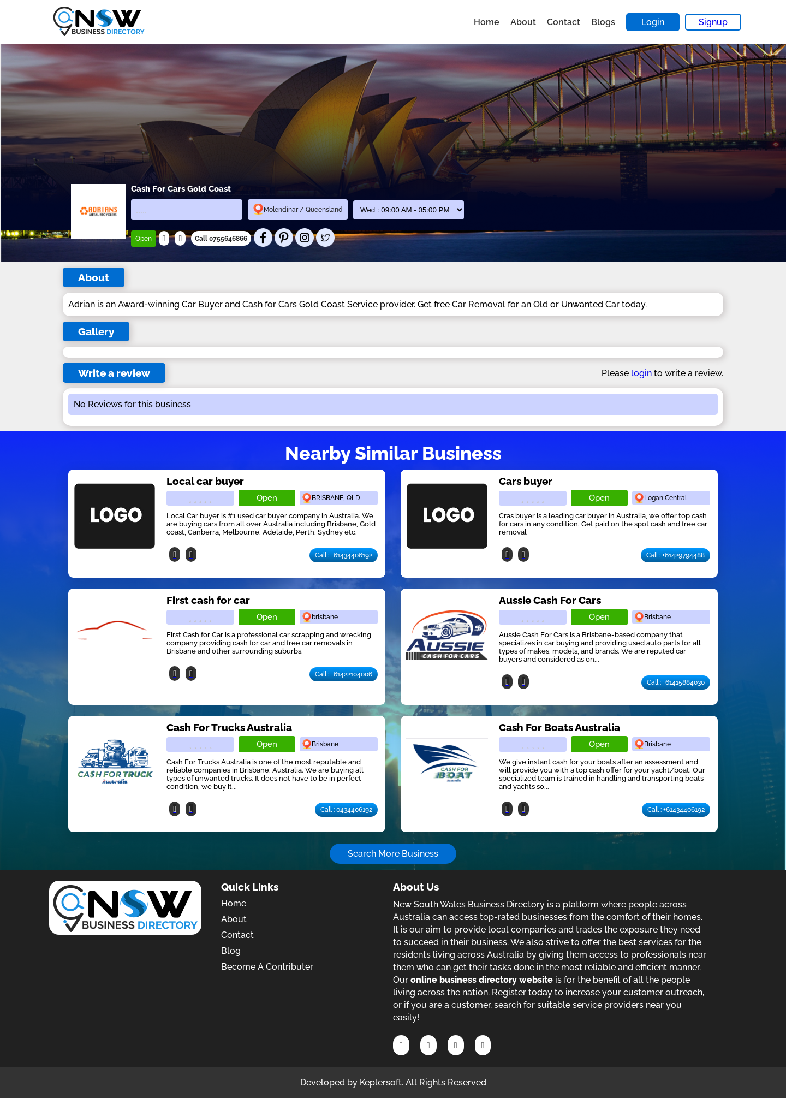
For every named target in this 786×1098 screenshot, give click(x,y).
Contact (563, 22)
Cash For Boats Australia (559, 727)
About (523, 22)
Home (486, 22)
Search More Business (393, 853)
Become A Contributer (267, 967)
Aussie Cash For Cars (550, 600)
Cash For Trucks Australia (229, 727)
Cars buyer (525, 481)
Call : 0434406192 (346, 810)
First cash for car (208, 600)
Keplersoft (381, 1082)
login (641, 373)
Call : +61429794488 (675, 555)
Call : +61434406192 (343, 555)
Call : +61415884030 (676, 682)
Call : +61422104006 (343, 674)
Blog (231, 951)
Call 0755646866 (221, 238)
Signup (713, 22)
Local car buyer (205, 481)
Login (652, 22)
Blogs (603, 22)
